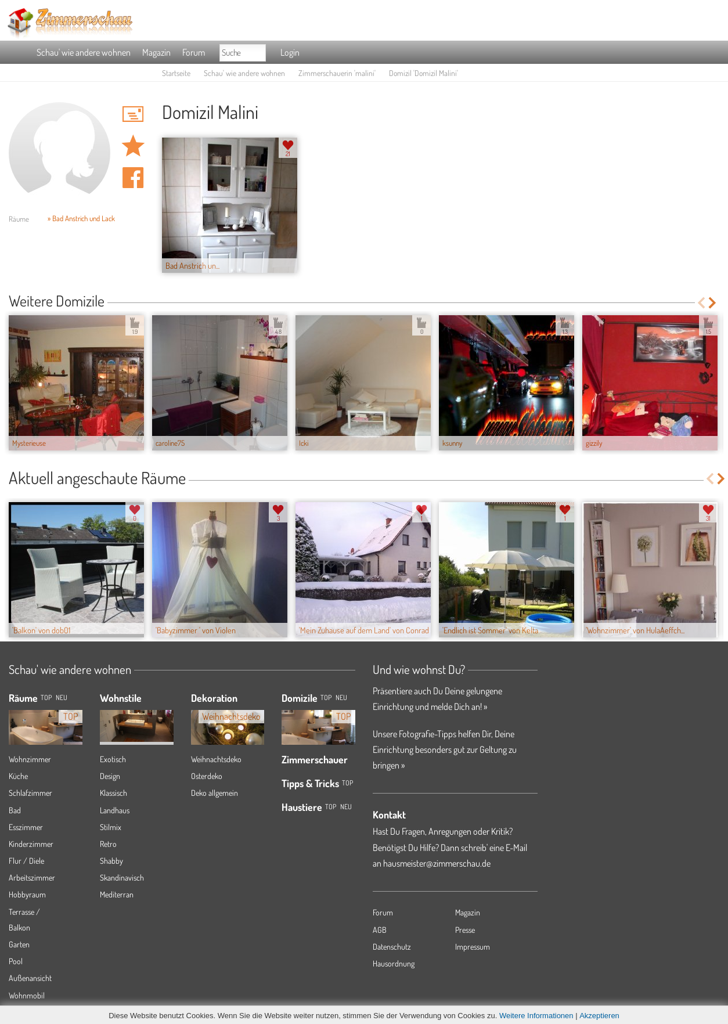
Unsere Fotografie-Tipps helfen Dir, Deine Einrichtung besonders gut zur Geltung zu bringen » (445, 749)
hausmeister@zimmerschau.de (437, 863)
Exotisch (113, 759)
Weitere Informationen (536, 1015)
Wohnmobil (27, 995)
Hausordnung (394, 963)
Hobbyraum (27, 894)
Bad (15, 810)
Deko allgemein (214, 793)
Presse (465, 930)
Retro (108, 844)
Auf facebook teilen (133, 177)
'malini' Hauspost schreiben (133, 113)
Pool (16, 961)
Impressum (472, 946)
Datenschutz (392, 946)
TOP (46, 697)
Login (290, 52)
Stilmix (110, 827)
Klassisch (113, 793)
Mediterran (117, 894)
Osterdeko (206, 776)
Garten (19, 944)
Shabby (111, 861)
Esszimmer (26, 827)
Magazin (156, 52)
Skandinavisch (122, 877)
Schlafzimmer (30, 793)
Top (325, 697)
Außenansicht (30, 978)
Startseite (176, 73)
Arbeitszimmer (32, 877)
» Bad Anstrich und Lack (81, 218)
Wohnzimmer (30, 759)
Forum (193, 52)
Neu (341, 697)
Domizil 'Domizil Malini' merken (133, 145)
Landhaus (114, 810)
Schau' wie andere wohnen (84, 52)
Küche (18, 776)
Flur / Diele (26, 861)
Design (110, 776)
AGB (380, 930)
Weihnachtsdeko (216, 759)
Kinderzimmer (31, 844)
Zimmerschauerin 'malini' (337, 73)
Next (713, 302)
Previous (701, 302)
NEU (61, 697)
